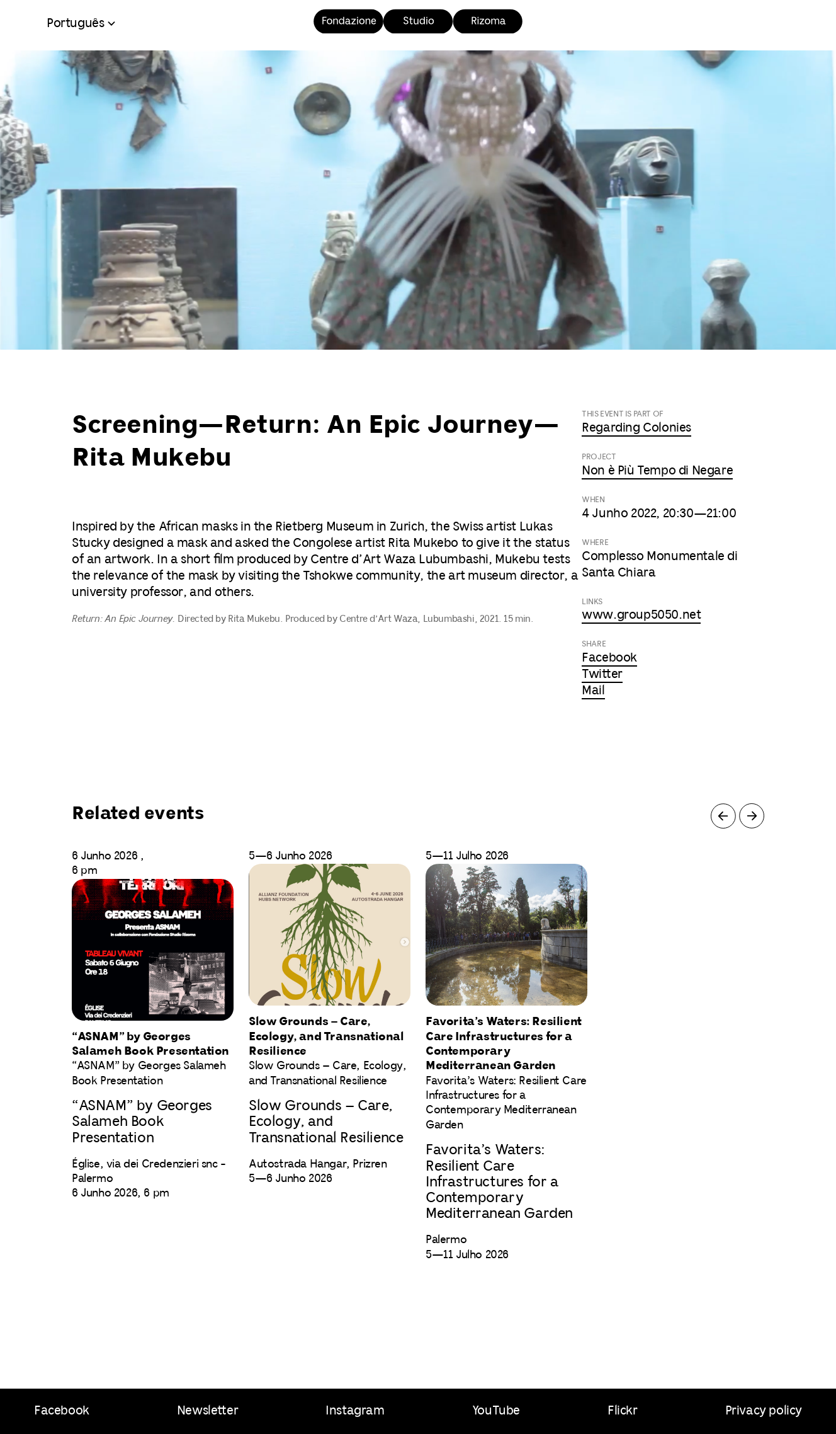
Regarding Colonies (636, 428)
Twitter (602, 674)
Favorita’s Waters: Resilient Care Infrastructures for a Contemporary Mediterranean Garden (499, 1182)
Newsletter (207, 1411)
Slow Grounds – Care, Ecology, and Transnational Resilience (326, 1122)
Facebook (609, 658)
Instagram (354, 1411)
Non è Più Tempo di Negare (657, 471)
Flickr (622, 1411)
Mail (593, 691)
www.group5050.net (641, 615)
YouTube (496, 1411)
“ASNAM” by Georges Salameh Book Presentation (142, 1122)
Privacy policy (763, 1411)
